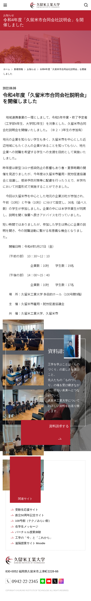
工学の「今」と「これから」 (34, 537)
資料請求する (59, 426)
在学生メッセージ (26, 526)
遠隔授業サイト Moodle (30, 543)
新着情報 (18, 69)
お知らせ (8, 15)
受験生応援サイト (26, 509)
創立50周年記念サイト (29, 515)
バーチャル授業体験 (28, 532)
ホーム (6, 69)
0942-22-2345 (25, 581)
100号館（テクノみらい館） (33, 520)
